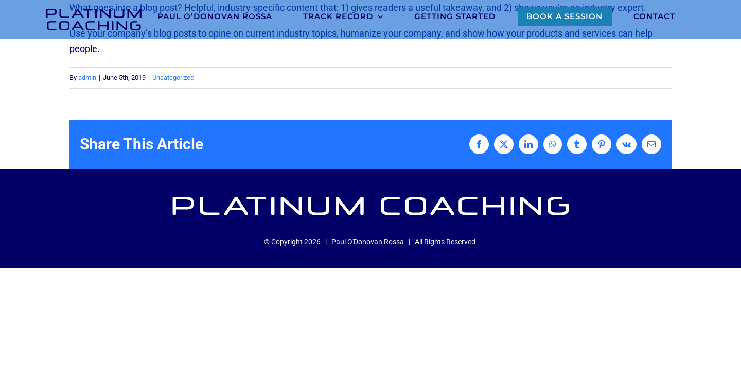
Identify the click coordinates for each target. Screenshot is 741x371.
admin (87, 77)
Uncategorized (173, 77)
